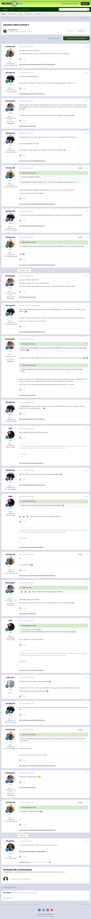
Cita (24, 59)
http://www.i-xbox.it (24, 862)
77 (10, 856)
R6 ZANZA (10, 841)
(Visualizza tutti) (33, 892)
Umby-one (10, 677)
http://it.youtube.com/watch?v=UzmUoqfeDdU (32, 851)
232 (10, 693)
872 (10, 62)
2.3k (11, 116)
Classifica (38, 14)
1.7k (10, 88)
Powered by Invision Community (45, 916)
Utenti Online (28, 14)
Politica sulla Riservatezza (45, 914)
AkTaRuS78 (10, 73)
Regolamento (12, 14)
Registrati (85, 3)
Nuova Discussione (54, 38)
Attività (12, 9)
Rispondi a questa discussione (76, 38)
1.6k (10, 444)
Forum (3, 14)
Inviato (26, 46)
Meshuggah (10, 101)
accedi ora (41, 872)
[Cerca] (67, 9)
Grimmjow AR (13, 65)
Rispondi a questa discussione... (21, 879)
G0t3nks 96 (14, 30)
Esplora (5, 10)
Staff (20, 14)
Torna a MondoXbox (23, 9)
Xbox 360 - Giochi (25, 31)
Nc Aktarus (13, 91)
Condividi (70, 30)
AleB (10, 428)
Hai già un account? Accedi (70, 3)
